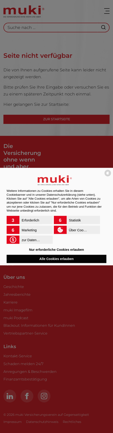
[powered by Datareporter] (107, 176)
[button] (30, 220)
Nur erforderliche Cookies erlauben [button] (56, 250)
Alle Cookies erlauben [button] (56, 259)
